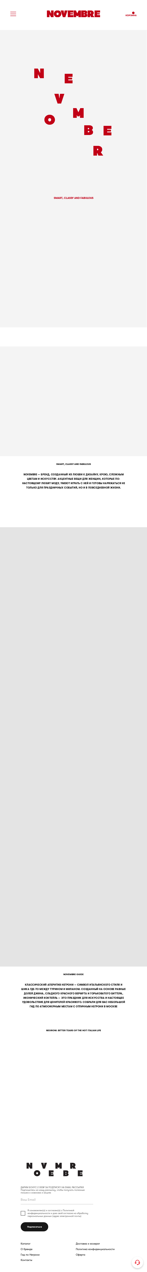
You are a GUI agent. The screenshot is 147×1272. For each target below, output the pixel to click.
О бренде (26, 1249)
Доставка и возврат (88, 1243)
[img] (73, 13)
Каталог (25, 1243)
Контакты (26, 1260)
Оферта (80, 1254)
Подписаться (34, 1226)
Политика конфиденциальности (95, 1249)
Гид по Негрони (30, 1254)
